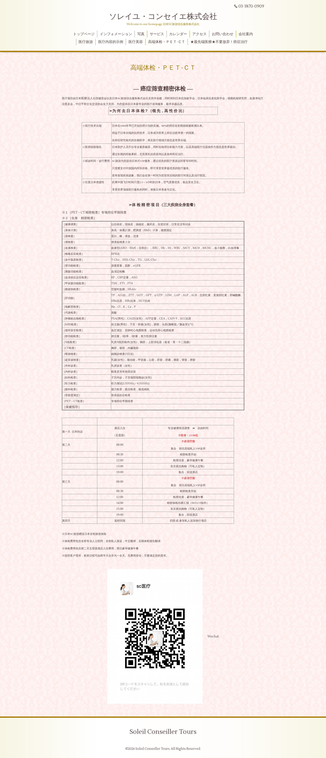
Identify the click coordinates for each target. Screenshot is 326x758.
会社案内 (246, 34)
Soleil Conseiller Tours (163, 732)
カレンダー (178, 34)
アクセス (199, 34)
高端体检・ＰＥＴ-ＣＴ (166, 42)
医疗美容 (135, 42)
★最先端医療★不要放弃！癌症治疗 (219, 42)
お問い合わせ (222, 34)
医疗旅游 (86, 42)
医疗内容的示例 (110, 42)
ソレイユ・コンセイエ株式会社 (163, 16)
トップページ (84, 34)
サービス (157, 34)
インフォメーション (116, 34)
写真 (140, 34)
